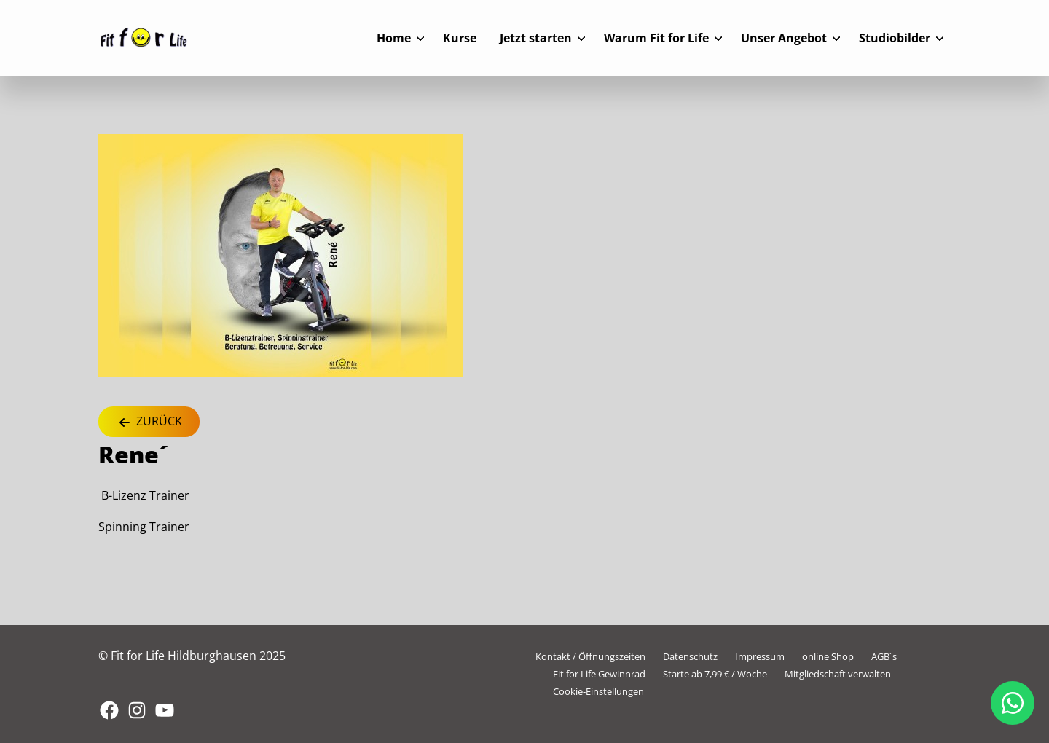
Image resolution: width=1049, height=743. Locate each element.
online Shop (828, 656)
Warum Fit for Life (656, 38)
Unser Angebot (784, 38)
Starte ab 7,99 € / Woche (715, 673)
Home (394, 38)
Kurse (459, 38)
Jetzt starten (536, 38)
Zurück (149, 422)
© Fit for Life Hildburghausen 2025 (192, 656)
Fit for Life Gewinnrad (599, 673)
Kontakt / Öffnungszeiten (590, 656)
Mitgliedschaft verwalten (838, 673)
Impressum (760, 656)
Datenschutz (690, 656)
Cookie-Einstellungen (598, 691)
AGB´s (884, 656)
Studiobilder (894, 38)
